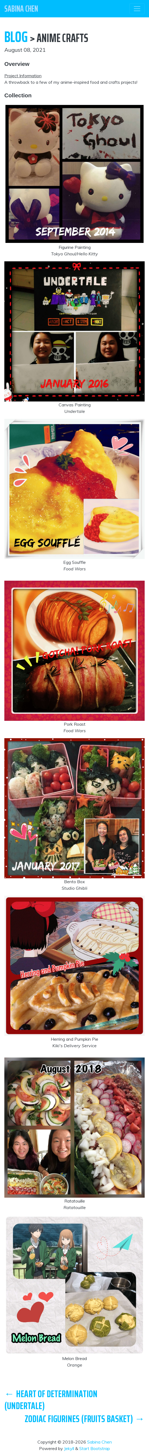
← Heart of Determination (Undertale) (50, 1399)
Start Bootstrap (94, 1448)
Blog (16, 37)
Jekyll (69, 1448)
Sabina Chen (99, 1442)
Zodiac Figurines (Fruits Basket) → (85, 1418)
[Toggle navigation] (137, 8)
